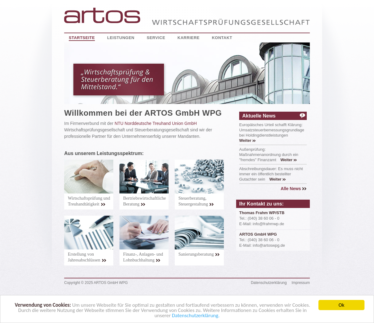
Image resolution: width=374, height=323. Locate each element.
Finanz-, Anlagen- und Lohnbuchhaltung (143, 257)
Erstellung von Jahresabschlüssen (87, 257)
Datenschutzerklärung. (196, 316)
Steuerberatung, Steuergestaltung (196, 201)
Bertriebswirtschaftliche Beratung (144, 201)
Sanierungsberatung (199, 254)
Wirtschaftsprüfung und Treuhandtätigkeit (89, 201)
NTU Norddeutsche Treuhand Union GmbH (156, 123)
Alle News (294, 188)
